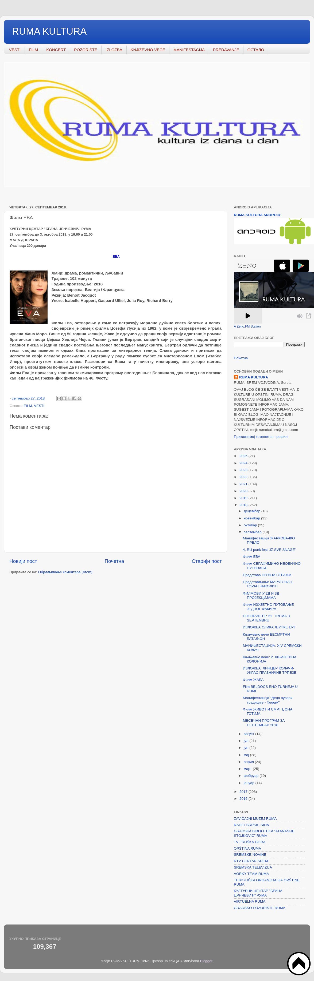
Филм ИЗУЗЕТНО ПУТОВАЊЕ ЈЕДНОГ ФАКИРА (268, 607)
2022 (244, 477)
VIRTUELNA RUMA (249, 901)
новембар (252, 518)
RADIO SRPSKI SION (251, 825)
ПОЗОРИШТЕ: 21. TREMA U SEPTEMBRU (266, 618)
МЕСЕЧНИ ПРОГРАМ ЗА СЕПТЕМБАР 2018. (264, 722)
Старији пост (207, 561)
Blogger (206, 961)
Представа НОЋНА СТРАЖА (267, 575)
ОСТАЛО (255, 49)
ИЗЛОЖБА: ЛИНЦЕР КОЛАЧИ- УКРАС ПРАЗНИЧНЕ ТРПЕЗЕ (269, 670)
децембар (252, 511)
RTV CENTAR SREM (251, 861)
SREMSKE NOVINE (250, 855)
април (249, 762)
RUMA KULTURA (49, 31)
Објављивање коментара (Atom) (65, 572)
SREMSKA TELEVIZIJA (253, 867)
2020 (244, 491)
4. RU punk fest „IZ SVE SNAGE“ (269, 550)
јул (246, 741)
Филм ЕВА (251, 557)
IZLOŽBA (114, 49)
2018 (244, 505)
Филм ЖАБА (253, 680)
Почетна (114, 561)
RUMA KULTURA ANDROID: (257, 215)
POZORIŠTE (85, 49)
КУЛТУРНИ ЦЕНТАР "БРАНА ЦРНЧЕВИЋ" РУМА (258, 893)
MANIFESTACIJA (189, 49)
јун (246, 748)
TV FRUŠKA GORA (250, 842)
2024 (244, 463)
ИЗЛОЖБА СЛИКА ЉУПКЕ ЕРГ (269, 627)
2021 (244, 484)
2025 (244, 456)
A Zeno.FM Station (247, 326)
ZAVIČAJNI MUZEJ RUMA (255, 819)
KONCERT (56, 49)
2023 (244, 470)
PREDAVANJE (226, 49)
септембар (253, 532)
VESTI (15, 49)
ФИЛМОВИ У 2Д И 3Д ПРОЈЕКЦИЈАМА (261, 595)
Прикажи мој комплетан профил (261, 437)
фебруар (251, 776)
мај (247, 755)
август (249, 734)
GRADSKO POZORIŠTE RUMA (259, 908)
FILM (33, 49)
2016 (244, 799)
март (248, 769)
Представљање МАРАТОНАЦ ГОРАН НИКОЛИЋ (267, 584)
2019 (244, 498)
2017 (244, 792)
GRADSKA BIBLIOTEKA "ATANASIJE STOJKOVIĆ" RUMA (264, 833)
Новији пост (23, 561)
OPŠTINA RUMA (247, 848)
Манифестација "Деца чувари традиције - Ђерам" (268, 700)
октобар (251, 525)
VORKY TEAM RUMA (251, 874)
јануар (249, 783)
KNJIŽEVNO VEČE (148, 49)
